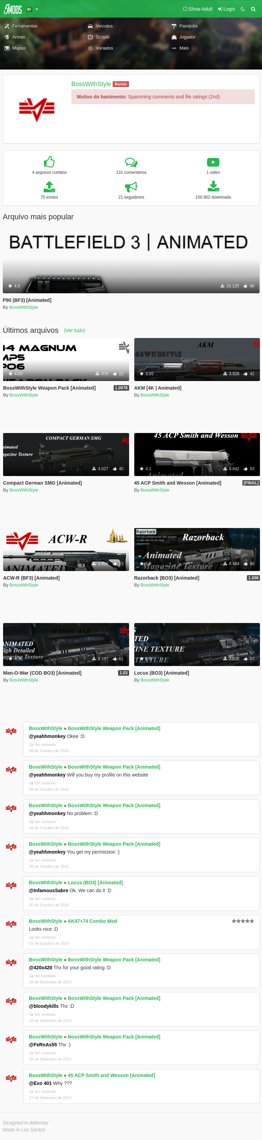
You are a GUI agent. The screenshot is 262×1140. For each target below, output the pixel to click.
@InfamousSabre (48, 890)
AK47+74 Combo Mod (92, 921)
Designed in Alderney (25, 1123)
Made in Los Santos (24, 1129)
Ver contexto (42, 744)
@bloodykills (44, 1006)
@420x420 (40, 967)
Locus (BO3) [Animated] (95, 882)
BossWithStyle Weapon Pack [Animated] (114, 728)
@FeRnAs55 (43, 1044)
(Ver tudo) (74, 330)
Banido (121, 84)
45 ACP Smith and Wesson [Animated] (111, 1075)
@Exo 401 (40, 1083)
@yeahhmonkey (47, 736)
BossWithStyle (91, 84)
